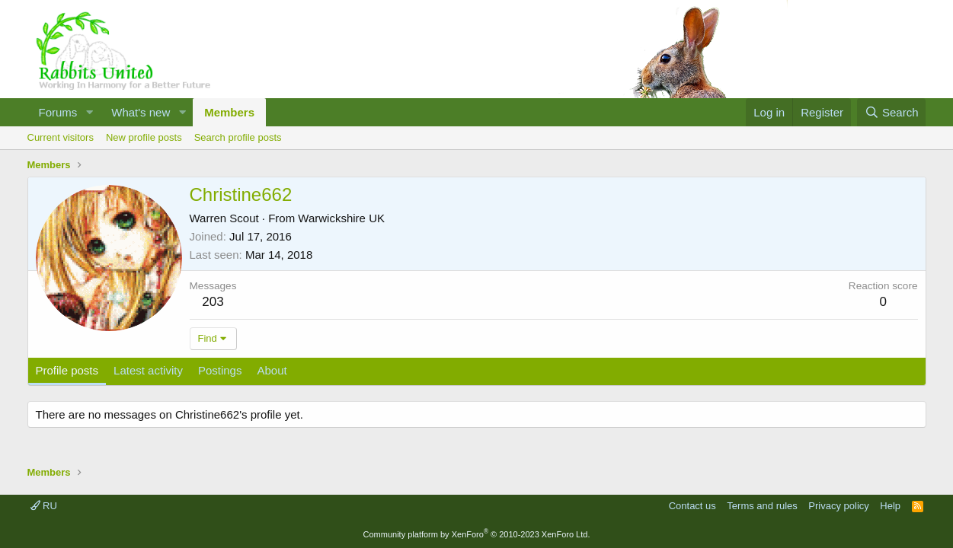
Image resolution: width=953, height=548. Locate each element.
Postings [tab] (220, 370)
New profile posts (144, 137)
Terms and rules (762, 505)
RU (43, 505)
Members (229, 112)
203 (212, 302)
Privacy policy (838, 505)
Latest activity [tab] (148, 370)
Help (890, 505)
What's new (140, 112)
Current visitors (60, 137)
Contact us (692, 505)
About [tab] (271, 370)
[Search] (891, 112)
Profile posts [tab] (67, 370)
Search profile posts (238, 137)
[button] (89, 112)
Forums (58, 112)
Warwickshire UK (341, 218)
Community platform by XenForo (476, 534)
